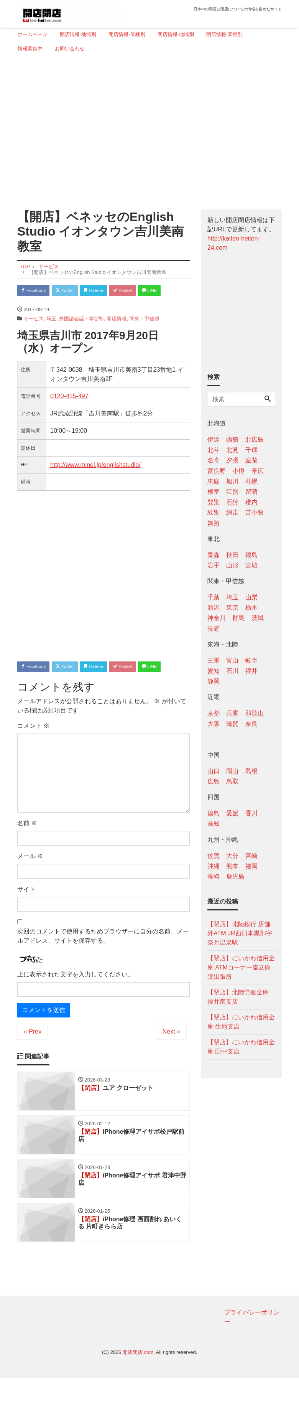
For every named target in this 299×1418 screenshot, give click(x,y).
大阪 (213, 724)
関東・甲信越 (144, 335)
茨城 (257, 618)
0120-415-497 (69, 413)
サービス (34, 335)
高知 (213, 823)
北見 (232, 450)
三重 (213, 660)
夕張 (232, 460)
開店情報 (117, 335)
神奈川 (216, 618)
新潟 (213, 607)
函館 (232, 439)
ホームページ (33, 34)
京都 (213, 713)
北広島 (254, 439)
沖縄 (213, 866)
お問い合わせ (70, 48)
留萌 (251, 491)
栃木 (251, 607)
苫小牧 (254, 512)
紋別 (213, 512)
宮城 (251, 565)
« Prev (32, 1065)
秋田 (232, 555)
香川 (251, 813)
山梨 (251, 597)
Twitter (73, 291)
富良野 (216, 471)
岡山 (232, 771)
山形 (232, 565)
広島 (213, 781)
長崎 (213, 876)
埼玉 (51, 335)
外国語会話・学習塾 (81, 335)
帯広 (257, 471)
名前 (27, 856)
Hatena (108, 291)
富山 (232, 660)
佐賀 (213, 855)
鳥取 (232, 781)
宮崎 (251, 855)
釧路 (213, 523)
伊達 (213, 439)
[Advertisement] (147, 127)
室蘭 (251, 460)
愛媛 (232, 813)
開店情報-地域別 (78, 34)
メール (30, 889)
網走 (232, 512)
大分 (232, 855)
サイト (26, 922)
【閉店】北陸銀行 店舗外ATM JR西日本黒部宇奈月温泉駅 (239, 933)
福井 (251, 671)
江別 (232, 491)
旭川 (232, 481)
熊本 (232, 866)
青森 (213, 555)
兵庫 (232, 713)
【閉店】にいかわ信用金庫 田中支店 (241, 1047)
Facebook (36, 291)
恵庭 (213, 481)
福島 (251, 555)
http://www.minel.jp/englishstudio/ (95, 481)
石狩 (232, 502)
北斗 (213, 450)
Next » (171, 1065)
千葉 (213, 597)
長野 (213, 628)
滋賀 (232, 724)
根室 (213, 491)
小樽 (238, 471)
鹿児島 (235, 876)
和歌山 (254, 713)
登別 (213, 502)
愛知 (213, 671)
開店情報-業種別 (126, 34)
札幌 (251, 481)
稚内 (251, 502)
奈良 (251, 724)
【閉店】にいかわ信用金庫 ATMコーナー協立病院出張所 (241, 967)
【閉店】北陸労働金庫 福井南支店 (238, 997)
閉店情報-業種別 (224, 34)
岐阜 (251, 660)
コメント (33, 759)
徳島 (213, 813)
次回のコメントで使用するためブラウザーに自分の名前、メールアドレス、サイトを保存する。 (103, 969)
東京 (232, 607)
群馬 (238, 618)
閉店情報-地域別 (176, 34)
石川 (232, 671)
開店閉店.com (138, 1392)
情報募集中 (30, 48)
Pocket (142, 291)
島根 (251, 771)
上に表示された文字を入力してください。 (75, 1008)
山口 (213, 771)
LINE (31, 306)
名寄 (213, 460)
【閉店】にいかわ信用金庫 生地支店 (241, 1022)
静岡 (213, 681)
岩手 (213, 565)
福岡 (251, 866)
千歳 (251, 450)
